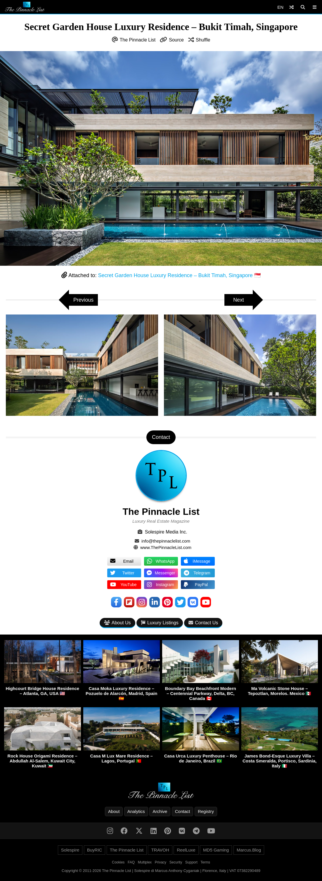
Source (176, 39)
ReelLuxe (186, 850)
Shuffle (203, 39)
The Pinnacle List (138, 39)
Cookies (118, 863)
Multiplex (145, 863)
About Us (117, 622)
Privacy (160, 863)
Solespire (70, 850)
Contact (182, 811)
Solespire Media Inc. (166, 531)
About (114, 811)
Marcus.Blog (249, 850)
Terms (205, 863)
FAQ (131, 863)
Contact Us (203, 622)
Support (191, 863)
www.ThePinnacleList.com (165, 547)
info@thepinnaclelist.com (165, 540)
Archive (160, 811)
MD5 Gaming (216, 850)
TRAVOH (160, 850)
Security (175, 863)
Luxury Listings (160, 622)
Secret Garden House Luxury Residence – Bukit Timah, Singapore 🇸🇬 (179, 275)
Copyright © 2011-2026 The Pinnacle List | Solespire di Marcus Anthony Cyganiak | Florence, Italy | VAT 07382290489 (161, 871)
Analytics (136, 811)
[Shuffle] (291, 7)
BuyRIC (94, 850)
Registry (206, 811)
